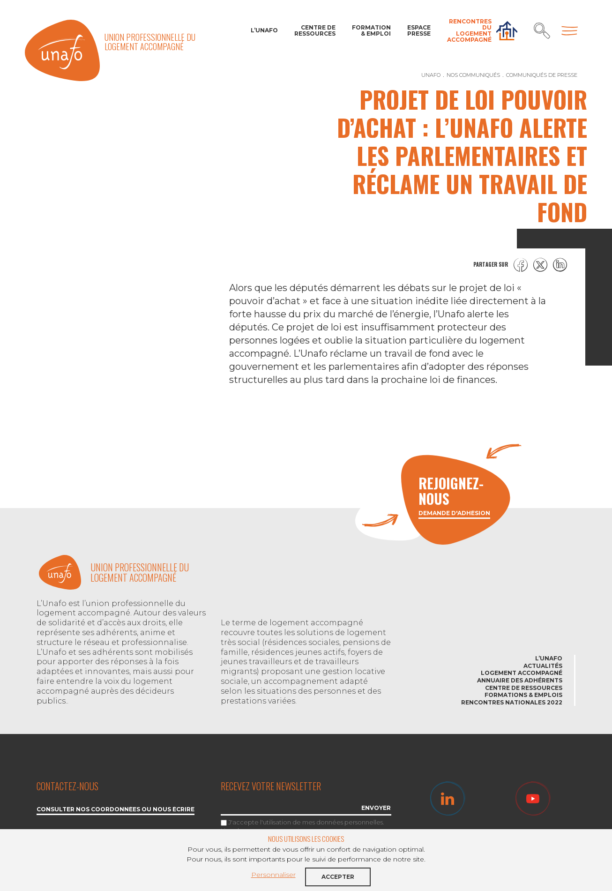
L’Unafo (264, 30)
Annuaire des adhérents (519, 680)
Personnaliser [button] (273, 874)
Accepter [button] (337, 876)
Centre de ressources (315, 30)
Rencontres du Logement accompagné (469, 31)
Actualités (542, 665)
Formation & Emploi (371, 30)
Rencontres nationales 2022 (511, 702)
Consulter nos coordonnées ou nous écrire (115, 810)
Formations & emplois (523, 694)
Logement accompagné (521, 672)
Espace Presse (419, 30)
